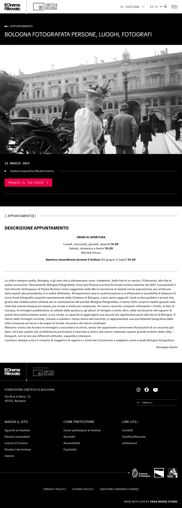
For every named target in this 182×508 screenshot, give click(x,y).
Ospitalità (69, 449)
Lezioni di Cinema (16, 443)
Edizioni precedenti (17, 437)
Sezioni (9, 456)
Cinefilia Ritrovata (134, 437)
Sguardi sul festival (17, 430)
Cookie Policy (82, 489)
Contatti (127, 430)
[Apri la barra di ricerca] (165, 7)
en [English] (156, 7)
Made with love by (150, 501)
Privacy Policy (54, 489)
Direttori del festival (18, 449)
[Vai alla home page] (12, 6)
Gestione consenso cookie (119, 489)
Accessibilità (71, 443)
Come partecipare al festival (82, 430)
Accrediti (69, 437)
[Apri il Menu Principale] (174, 7)
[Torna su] (144, 403)
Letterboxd (129, 443)
